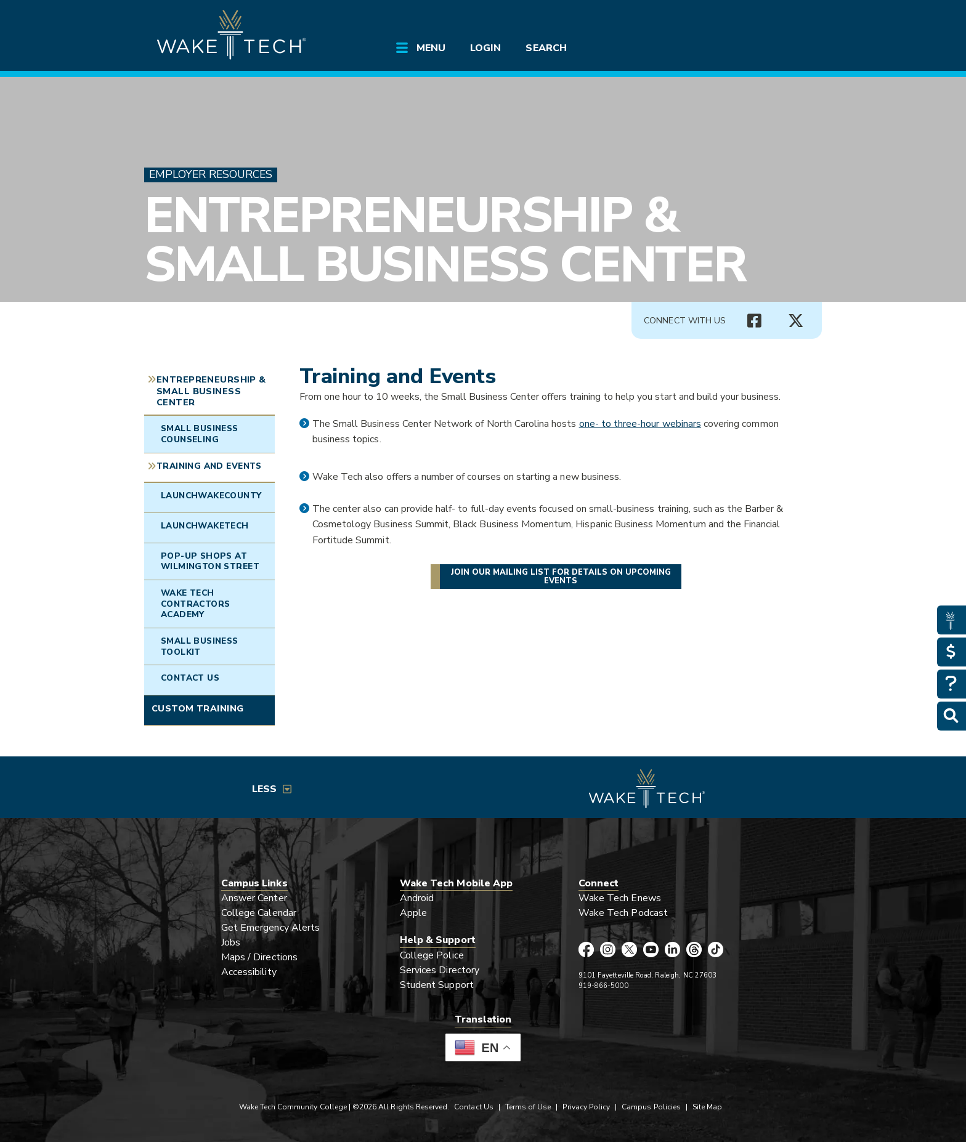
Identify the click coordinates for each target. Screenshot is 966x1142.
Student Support (437, 985)
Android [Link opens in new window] (417, 898)
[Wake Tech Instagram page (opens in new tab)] (607, 949)
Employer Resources (210, 175)
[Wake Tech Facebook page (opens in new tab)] (586, 949)
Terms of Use (528, 1107)
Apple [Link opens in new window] (413, 913)
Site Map (707, 1107)
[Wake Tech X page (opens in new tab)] (629, 949)
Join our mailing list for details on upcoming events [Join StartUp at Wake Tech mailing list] (561, 576)
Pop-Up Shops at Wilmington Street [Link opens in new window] (210, 561)
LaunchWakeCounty (211, 495)
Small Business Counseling (199, 434)
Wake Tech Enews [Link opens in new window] (619, 898)
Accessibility (249, 972)
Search (546, 48)
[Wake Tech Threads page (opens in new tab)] (694, 949)
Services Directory (439, 970)
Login (485, 48)
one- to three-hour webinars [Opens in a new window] (640, 424)
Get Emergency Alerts (270, 927)
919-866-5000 (603, 985)
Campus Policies (651, 1107)
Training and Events (209, 466)
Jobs (230, 942)
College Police (432, 955)
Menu (430, 48)
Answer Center (254, 898)
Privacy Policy (586, 1107)
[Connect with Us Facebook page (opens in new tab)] (754, 320)
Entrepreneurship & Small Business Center (445, 240)
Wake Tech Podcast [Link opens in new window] (623, 913)
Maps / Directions (259, 957)
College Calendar (258, 913)
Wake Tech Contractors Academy (195, 603)
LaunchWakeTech (205, 526)
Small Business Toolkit (199, 646)
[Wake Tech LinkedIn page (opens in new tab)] (672, 949)
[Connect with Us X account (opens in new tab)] (796, 320)
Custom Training (197, 708)
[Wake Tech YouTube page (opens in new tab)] (651, 949)
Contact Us (190, 678)
